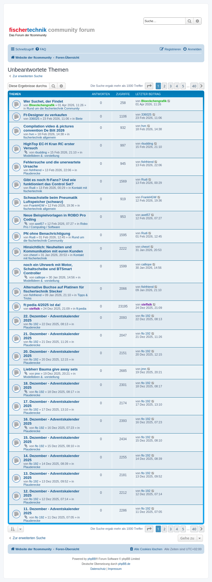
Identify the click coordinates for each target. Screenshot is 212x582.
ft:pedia (81, 308)
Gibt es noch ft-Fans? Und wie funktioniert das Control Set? (49, 182)
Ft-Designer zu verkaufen (45, 115)
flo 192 (33, 324)
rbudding (41, 152)
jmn (37, 373)
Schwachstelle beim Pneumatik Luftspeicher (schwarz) (50, 199)
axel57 (39, 223)
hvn (31, 134)
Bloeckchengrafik (42, 105)
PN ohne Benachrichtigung (46, 233)
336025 (34, 118)
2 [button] (164, 85)
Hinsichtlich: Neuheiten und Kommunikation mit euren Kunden (53, 249)
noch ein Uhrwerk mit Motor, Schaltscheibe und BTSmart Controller (47, 269)
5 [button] (183, 85)
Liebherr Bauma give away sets (50, 369)
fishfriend (35, 170)
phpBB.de (124, 563)
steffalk (34, 308)
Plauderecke (31, 173)
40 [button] (194, 85)
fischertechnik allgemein (39, 137)
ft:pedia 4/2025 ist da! (41, 305)
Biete (79, 118)
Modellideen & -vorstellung (41, 155)
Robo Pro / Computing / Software (55, 225)
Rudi (32, 187)
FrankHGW (36, 205)
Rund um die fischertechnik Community (53, 108)
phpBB (92, 558)
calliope (40, 277)
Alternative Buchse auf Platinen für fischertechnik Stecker (53, 289)
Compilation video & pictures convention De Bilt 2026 (48, 128)
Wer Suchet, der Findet (43, 101)
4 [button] (177, 85)
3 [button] (171, 85)
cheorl (33, 255)
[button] (149, 86)
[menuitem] (40, 49)
